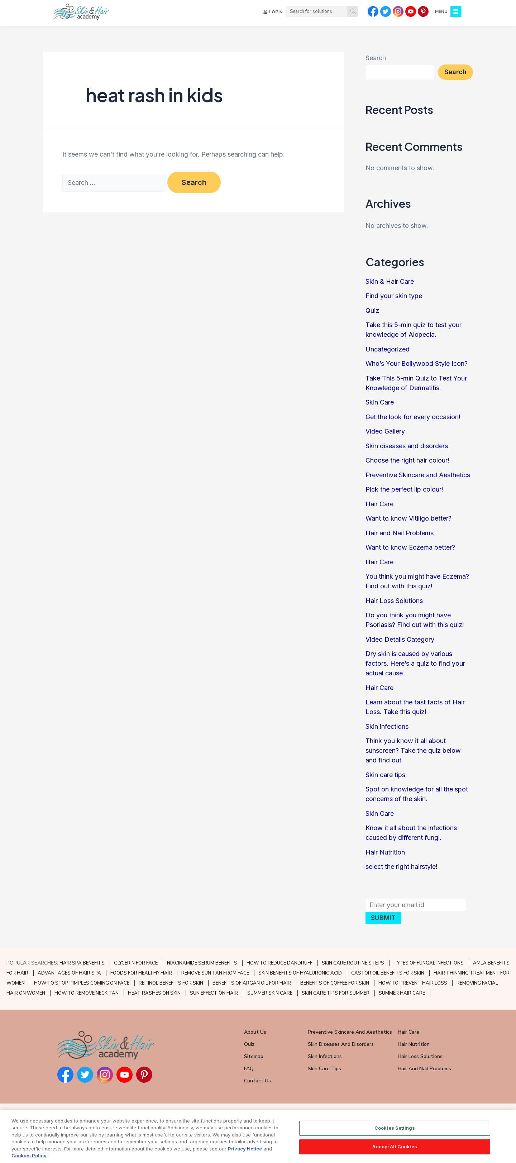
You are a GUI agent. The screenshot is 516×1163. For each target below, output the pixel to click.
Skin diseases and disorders (407, 446)
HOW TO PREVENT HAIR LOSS (412, 983)
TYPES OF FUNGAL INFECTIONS (428, 963)
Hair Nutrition (385, 852)
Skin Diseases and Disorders (341, 1044)
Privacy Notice (245, 1157)
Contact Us (257, 1080)
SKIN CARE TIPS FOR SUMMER (335, 993)
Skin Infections (325, 1056)
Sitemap (253, 1056)
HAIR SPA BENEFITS (82, 963)
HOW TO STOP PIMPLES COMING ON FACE (81, 983)
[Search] (352, 11)
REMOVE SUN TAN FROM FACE (215, 973)
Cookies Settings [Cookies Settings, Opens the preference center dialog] (394, 1136)
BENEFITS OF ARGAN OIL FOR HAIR (251, 983)
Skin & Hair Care (390, 281)
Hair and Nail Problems (400, 533)
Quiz (372, 310)
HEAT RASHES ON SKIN (154, 993)
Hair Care (379, 504)
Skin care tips (385, 775)
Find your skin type (394, 296)
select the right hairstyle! (402, 866)
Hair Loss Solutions (394, 600)
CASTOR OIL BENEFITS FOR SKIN (387, 973)
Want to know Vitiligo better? (409, 518)
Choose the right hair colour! (407, 460)
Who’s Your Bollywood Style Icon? (417, 363)
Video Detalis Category (400, 639)
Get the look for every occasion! (413, 417)
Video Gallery (385, 431)
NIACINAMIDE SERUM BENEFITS (202, 963)
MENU (441, 11)
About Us (255, 1032)
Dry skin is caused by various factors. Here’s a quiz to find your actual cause (415, 663)
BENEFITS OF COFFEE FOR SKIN (334, 983)
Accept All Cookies (394, 1155)
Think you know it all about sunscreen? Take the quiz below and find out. (413, 750)
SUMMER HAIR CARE (402, 993)
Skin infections (387, 726)
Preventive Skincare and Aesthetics (418, 475)
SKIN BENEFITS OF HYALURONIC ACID (300, 973)
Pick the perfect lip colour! (404, 489)
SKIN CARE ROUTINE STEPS (353, 963)
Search (376, 58)
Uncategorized (388, 349)
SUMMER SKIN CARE (269, 993)
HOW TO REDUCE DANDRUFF (279, 963)
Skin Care (380, 402)
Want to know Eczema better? (410, 547)
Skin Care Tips (324, 1068)
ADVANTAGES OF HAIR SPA (69, 973)
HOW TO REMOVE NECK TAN (86, 993)
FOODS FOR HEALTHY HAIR (141, 973)
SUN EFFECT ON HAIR (214, 993)
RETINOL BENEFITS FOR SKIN (171, 983)
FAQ (249, 1068)
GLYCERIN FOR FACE (136, 963)
